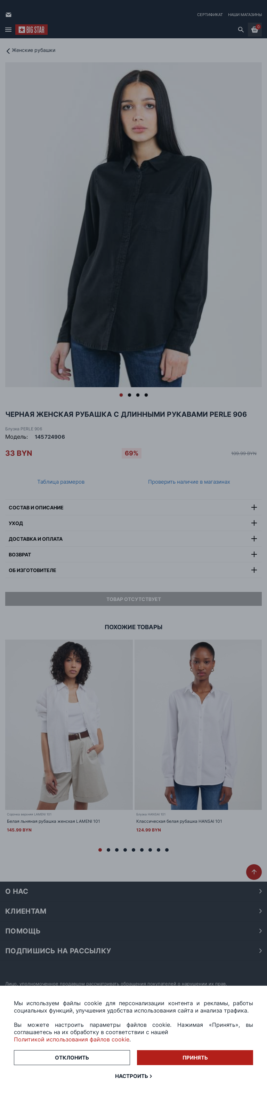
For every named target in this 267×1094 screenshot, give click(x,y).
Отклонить (72, 1057)
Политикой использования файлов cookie (71, 1039)
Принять (195, 1057)
